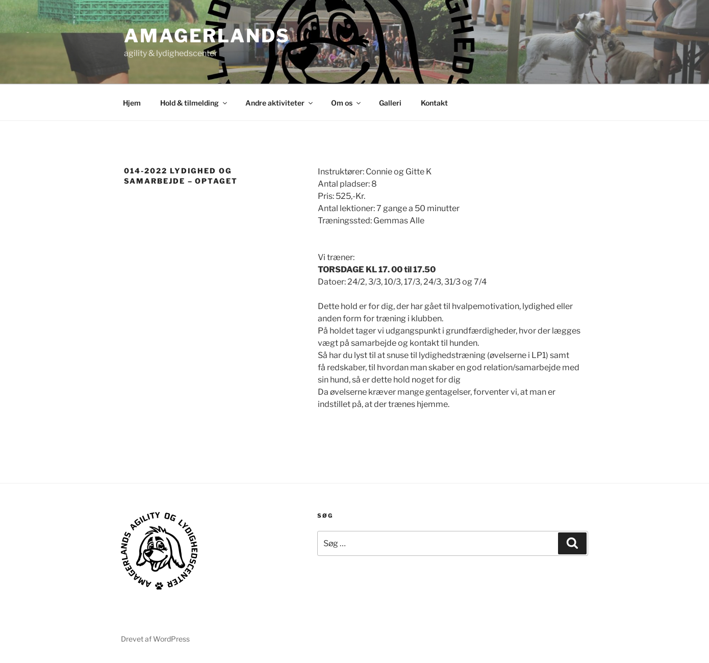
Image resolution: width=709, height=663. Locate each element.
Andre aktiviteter (279, 102)
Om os (346, 102)
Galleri (390, 102)
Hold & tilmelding (194, 102)
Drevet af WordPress (155, 638)
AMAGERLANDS (207, 35)
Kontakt (434, 102)
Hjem (132, 102)
